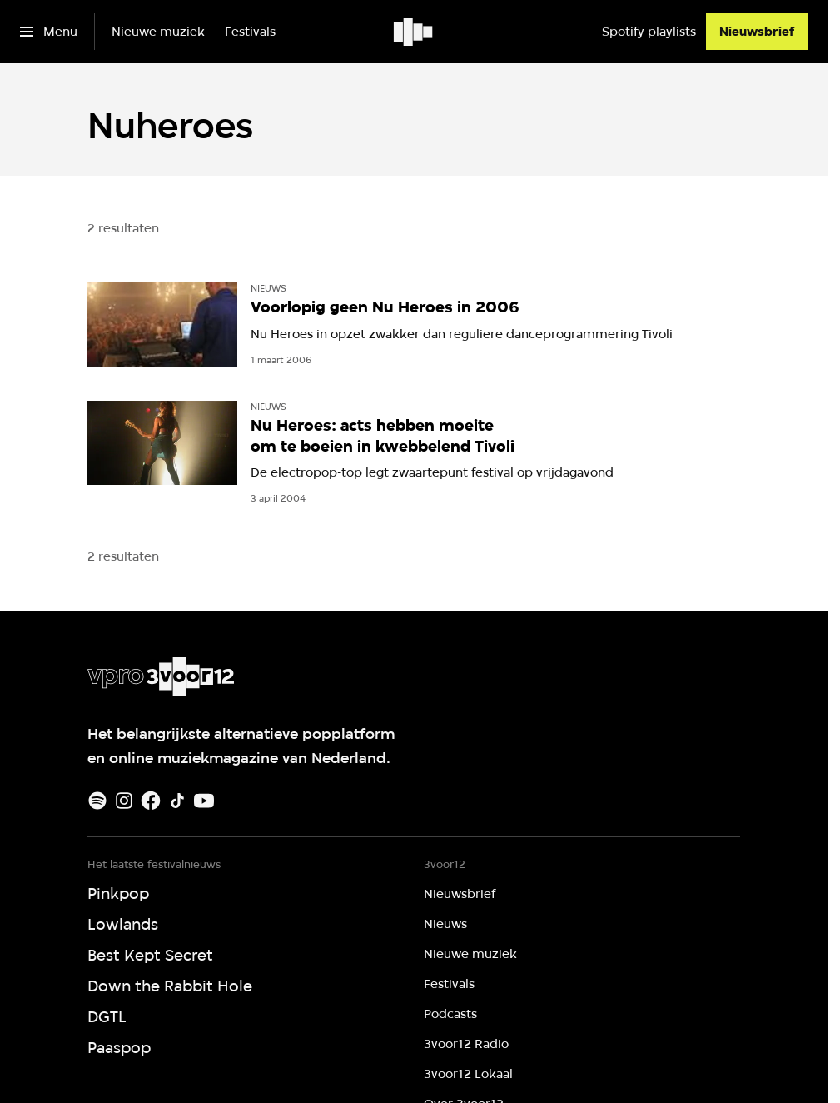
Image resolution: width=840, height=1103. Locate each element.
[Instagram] (124, 801)
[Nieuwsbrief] (757, 31)
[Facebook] (151, 801)
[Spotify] (97, 801)
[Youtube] (204, 801)
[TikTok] (177, 801)
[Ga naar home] (414, 31)
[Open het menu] (48, 31)
